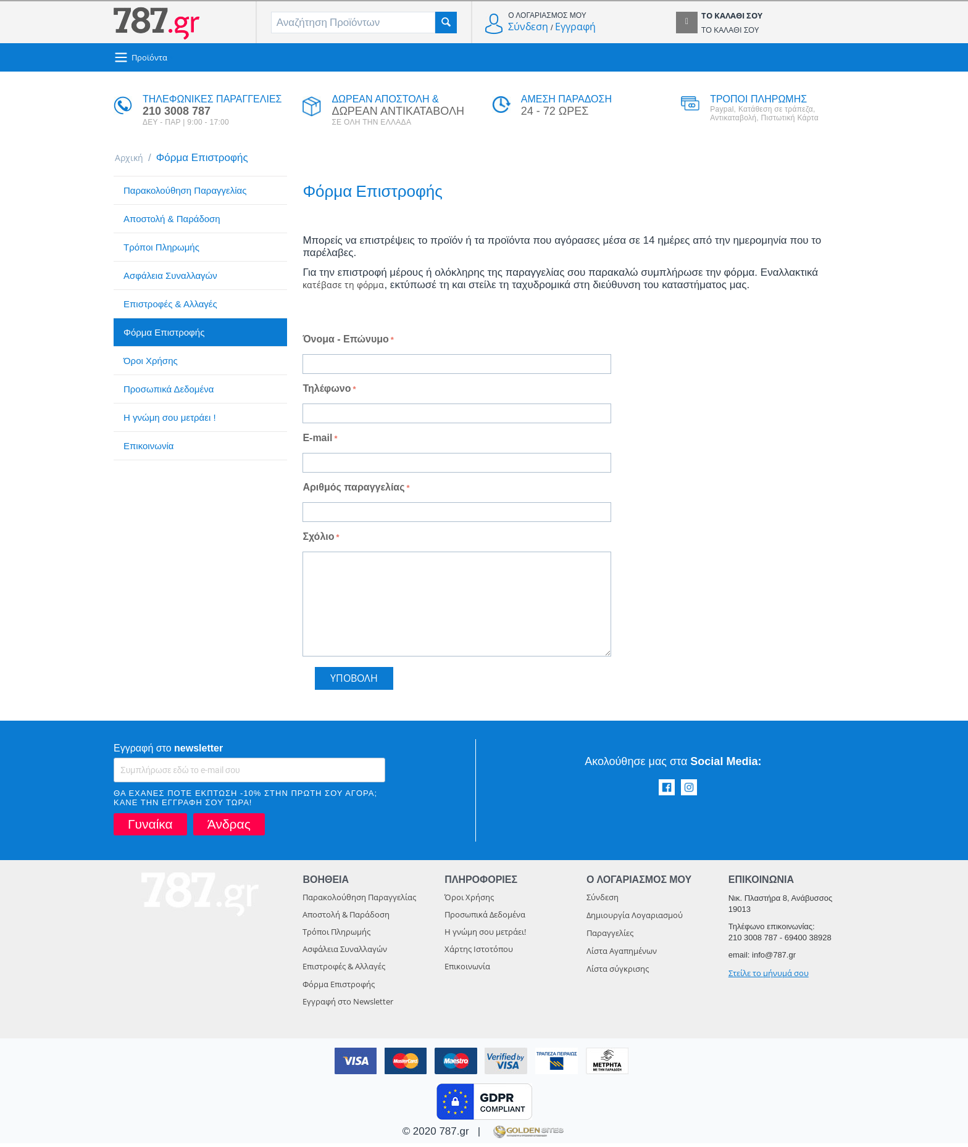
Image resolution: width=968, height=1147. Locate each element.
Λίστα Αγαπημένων (621, 954)
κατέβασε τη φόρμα (349, 288)
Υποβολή (354, 682)
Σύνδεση (528, 26)
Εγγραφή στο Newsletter (347, 1005)
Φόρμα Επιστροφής (163, 334)
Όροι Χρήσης (150, 362)
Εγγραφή (575, 26)
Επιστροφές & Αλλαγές (170, 305)
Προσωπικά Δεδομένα (168, 391)
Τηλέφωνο (326, 392)
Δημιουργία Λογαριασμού (634, 918)
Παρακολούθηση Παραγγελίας (184, 192)
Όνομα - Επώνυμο (345, 342)
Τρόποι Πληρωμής (161, 249)
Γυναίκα (150, 828)
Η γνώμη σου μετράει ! (169, 419)
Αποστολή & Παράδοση (171, 220)
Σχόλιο (318, 540)
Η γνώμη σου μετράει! (485, 935)
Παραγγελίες (609, 936)
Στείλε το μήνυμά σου (768, 976)
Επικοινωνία (148, 447)
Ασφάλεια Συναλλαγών (170, 277)
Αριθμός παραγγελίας (353, 491)
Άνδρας (229, 828)
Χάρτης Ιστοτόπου (478, 952)
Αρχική (132, 159)
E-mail (317, 441)
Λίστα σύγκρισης (617, 972)
